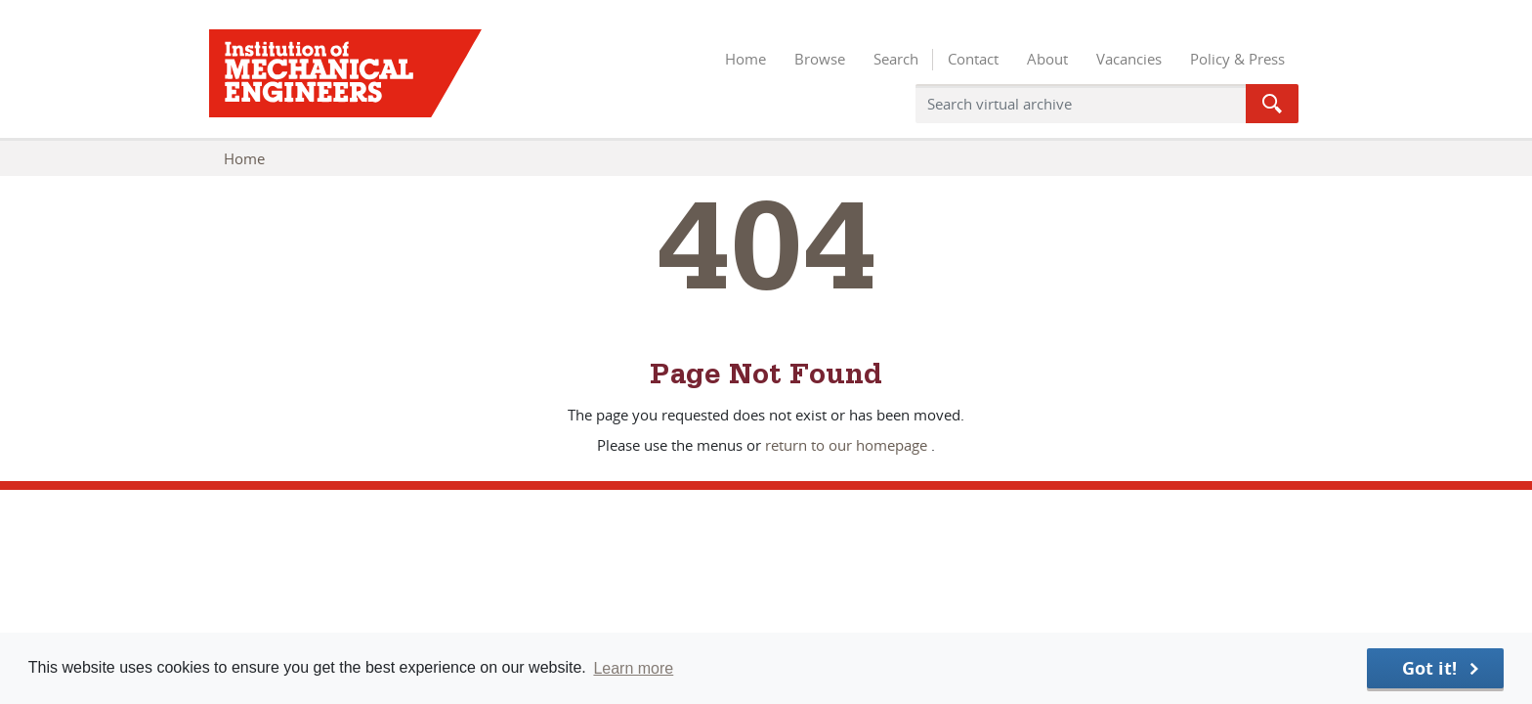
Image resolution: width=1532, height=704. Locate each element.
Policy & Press (1237, 58)
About (1047, 58)
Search (895, 58)
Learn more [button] (633, 668)
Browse (819, 58)
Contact (973, 58)
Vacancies (1129, 58)
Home (745, 58)
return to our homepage (846, 445)
